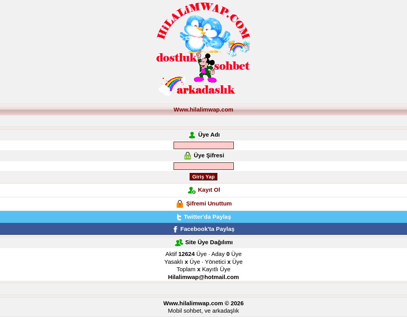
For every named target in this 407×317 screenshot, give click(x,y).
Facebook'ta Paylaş (203, 228)
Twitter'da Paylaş (203, 216)
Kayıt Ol (209, 189)
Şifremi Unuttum (209, 203)
